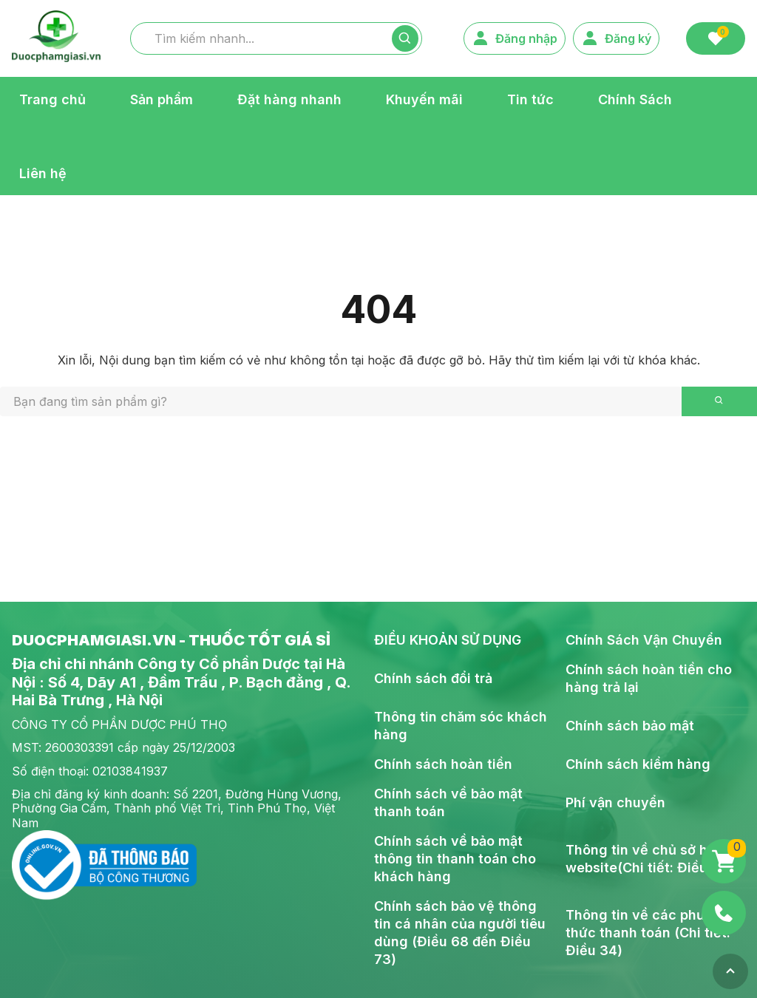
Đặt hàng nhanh (289, 98)
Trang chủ (52, 98)
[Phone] (724, 913)
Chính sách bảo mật (630, 725)
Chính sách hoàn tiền (443, 764)
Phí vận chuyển (615, 802)
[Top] (730, 971)
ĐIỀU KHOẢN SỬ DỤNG (447, 640)
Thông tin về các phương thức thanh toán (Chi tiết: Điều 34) (648, 932)
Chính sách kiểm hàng (638, 764)
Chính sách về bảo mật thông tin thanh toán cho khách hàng (455, 858)
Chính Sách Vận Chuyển (644, 640)
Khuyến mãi (424, 98)
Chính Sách (635, 98)
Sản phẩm (161, 98)
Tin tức (530, 98)
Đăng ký (616, 38)
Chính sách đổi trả (433, 678)
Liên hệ (43, 172)
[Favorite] (715, 38)
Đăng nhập (514, 38)
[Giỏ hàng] (724, 861)
